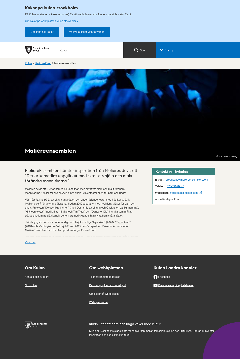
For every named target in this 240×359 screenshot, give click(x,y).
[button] (198, 50)
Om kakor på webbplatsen (104, 293)
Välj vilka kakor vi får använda (86, 31)
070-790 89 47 (175, 186)
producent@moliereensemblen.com (187, 179)
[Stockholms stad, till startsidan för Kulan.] (72, 50)
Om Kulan (31, 285)
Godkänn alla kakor (42, 31)
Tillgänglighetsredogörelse (104, 276)
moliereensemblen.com (184, 192)
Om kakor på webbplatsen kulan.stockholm (50, 21)
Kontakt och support (36, 276)
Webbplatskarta (98, 302)
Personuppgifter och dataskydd (107, 285)
